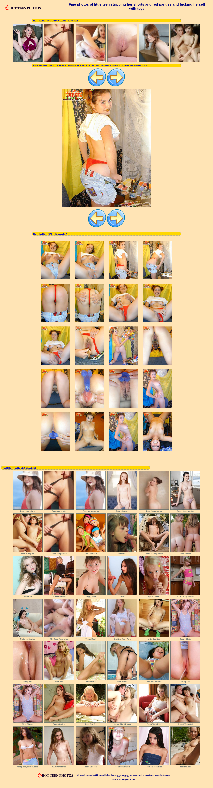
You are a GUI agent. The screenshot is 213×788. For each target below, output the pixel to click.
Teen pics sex (122, 510)
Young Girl (185, 681)
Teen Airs (28, 595)
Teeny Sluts (185, 638)
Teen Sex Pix (91, 723)
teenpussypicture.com (28, 766)
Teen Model (122, 681)
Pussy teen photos (185, 510)
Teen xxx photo (59, 510)
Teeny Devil (91, 638)
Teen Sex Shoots (154, 681)
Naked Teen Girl (185, 723)
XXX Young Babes (185, 595)
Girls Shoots (28, 723)
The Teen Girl (91, 553)
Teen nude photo (28, 510)
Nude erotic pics (28, 638)
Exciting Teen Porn (122, 638)
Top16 (122, 595)
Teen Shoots (185, 553)
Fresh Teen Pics (154, 723)
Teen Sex (59, 681)
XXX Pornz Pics (59, 766)
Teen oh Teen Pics (154, 766)
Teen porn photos (91, 510)
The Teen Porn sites (59, 638)
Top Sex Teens (154, 595)
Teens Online (59, 723)
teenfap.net (185, 766)
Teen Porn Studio (122, 766)
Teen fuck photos (154, 510)
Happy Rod (91, 595)
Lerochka (122, 553)
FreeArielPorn (59, 595)
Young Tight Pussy (122, 723)
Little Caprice (154, 638)
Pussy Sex (28, 681)
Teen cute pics (28, 553)
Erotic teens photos (154, 553)
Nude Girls (91, 681)
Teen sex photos (59, 553)
